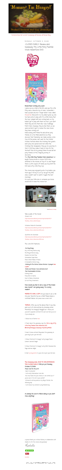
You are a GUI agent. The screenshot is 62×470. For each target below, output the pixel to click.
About (19, 35)
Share (27, 457)
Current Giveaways (29, 35)
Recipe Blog (46, 35)
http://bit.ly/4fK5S (46, 328)
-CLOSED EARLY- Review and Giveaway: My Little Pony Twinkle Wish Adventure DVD (39, 47)
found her (28, 115)
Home (14, 35)
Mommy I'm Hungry (53, 209)
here (38, 319)
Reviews (39, 35)
